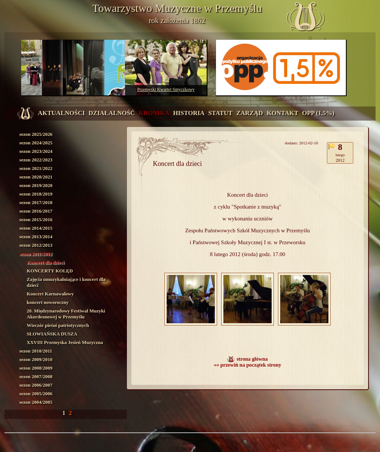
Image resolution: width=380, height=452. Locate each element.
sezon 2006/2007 (35, 385)
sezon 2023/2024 (35, 151)
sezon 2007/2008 (35, 376)
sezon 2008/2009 (35, 368)
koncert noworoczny (48, 302)
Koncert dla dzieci (45, 262)
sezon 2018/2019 (35, 194)
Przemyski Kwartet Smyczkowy (166, 89)
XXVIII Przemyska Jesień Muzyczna (65, 342)
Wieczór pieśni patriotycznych (58, 325)
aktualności (61, 113)
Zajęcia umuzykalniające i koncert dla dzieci (66, 282)
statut (220, 113)
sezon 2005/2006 (35, 393)
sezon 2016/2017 (35, 211)
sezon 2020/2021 (35, 177)
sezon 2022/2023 (35, 160)
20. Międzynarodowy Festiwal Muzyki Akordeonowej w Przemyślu (66, 314)
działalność (112, 113)
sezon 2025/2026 (35, 134)
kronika (153, 113)
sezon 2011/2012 (35, 253)
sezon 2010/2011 (35, 351)
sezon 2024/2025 (35, 142)
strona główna (252, 359)
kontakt (282, 113)
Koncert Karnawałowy (50, 294)
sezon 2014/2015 (35, 228)
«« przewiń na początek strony (247, 365)
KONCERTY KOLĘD (50, 271)
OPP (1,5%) (318, 113)
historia (188, 113)
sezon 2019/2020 (35, 185)
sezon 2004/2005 (35, 402)
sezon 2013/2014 (35, 236)
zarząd (249, 113)
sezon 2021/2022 (35, 168)
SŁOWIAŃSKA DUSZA (52, 334)
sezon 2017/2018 (35, 202)
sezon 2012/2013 (35, 245)
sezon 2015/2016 (35, 219)
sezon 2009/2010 (35, 359)
